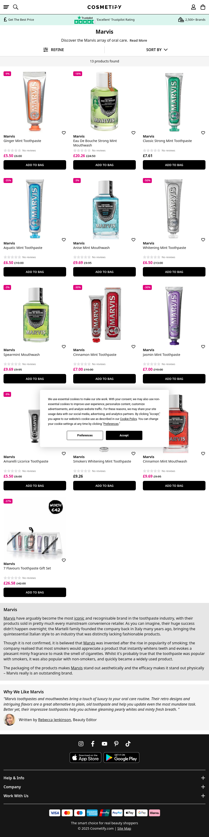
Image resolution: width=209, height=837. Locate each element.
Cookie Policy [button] (128, 419)
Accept (124, 435)
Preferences (85, 435)
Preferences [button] (111, 424)
